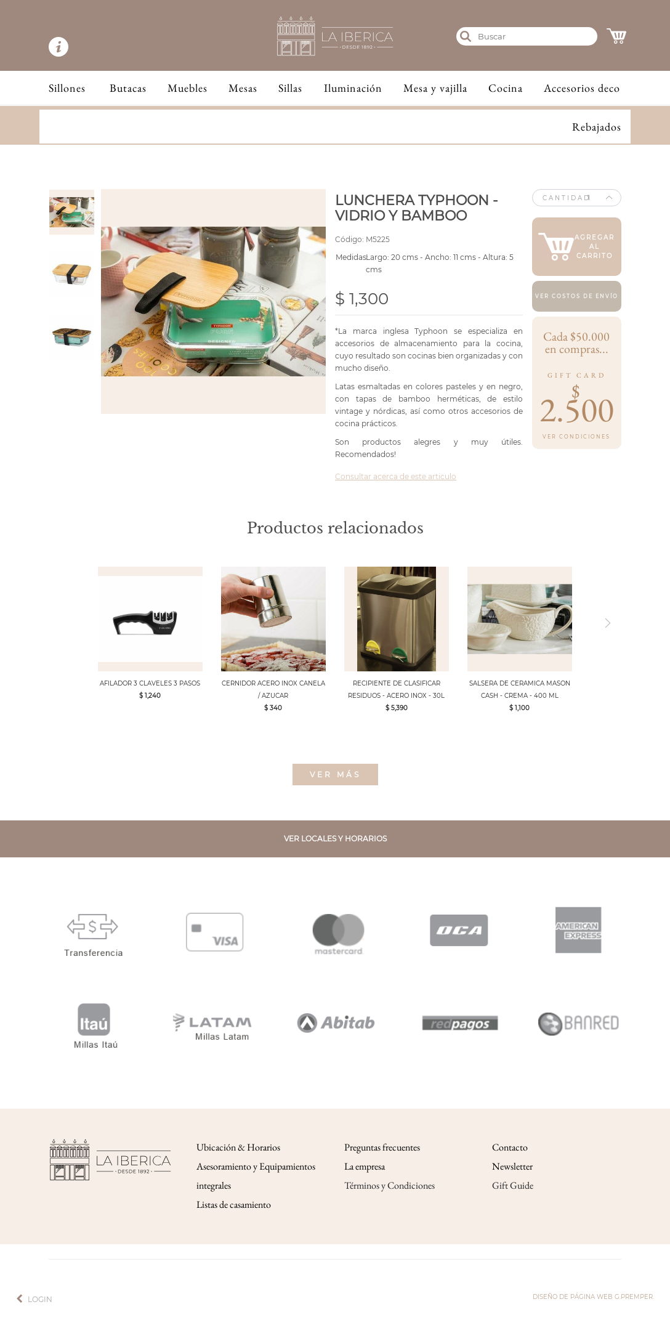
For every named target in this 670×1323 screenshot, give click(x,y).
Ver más (335, 774)
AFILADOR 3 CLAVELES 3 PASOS (150, 683)
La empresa (364, 1166)
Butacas (128, 88)
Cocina (505, 88)
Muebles (188, 88)
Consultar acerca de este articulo (395, 476)
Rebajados (596, 126)
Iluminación (353, 88)
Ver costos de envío (576, 296)
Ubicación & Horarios (238, 1147)
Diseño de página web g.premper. (593, 1297)
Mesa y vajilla (435, 88)
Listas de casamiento (233, 1204)
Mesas (242, 88)
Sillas (290, 88)
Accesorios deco (582, 88)
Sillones (67, 88)
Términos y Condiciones (389, 1185)
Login (40, 1299)
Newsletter (512, 1166)
